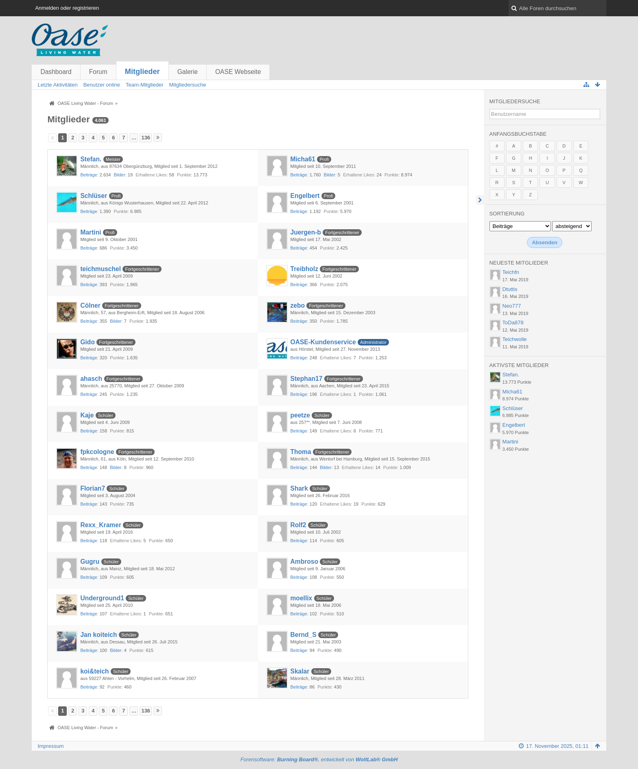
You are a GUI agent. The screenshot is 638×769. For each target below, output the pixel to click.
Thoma (301, 451)
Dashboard (55, 71)
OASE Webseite (238, 71)
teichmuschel (100, 268)
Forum (98, 71)
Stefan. (90, 159)
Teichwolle (515, 339)
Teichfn (511, 272)
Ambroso (304, 561)
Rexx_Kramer (100, 524)
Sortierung (506, 214)
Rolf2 (298, 524)
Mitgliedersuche (514, 101)
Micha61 (303, 159)
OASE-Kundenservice (323, 342)
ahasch (91, 378)
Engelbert (305, 195)
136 (145, 138)
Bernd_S (304, 634)
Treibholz (304, 268)
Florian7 (92, 488)
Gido (87, 342)
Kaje (87, 415)
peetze (300, 415)
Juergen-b (306, 232)
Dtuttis (510, 289)
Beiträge (88, 174)
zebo (298, 305)
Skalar (300, 671)
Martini (90, 232)
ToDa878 (513, 322)
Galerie (187, 71)
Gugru (89, 561)
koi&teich (94, 671)
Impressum (50, 746)
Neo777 (512, 306)
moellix (301, 598)
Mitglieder (142, 71)
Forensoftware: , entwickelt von (319, 759)
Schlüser (93, 195)
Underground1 (102, 598)
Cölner (90, 305)
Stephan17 (307, 378)
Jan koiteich (98, 634)
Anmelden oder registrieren (67, 8)
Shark (299, 488)
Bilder (119, 174)
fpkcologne (97, 451)
